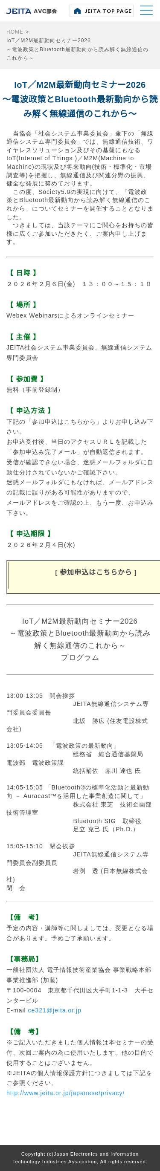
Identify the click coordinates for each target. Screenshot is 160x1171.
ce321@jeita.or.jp (54, 1010)
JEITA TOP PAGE (108, 11)
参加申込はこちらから (96, 572)
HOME (14, 32)
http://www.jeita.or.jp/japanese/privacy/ (65, 1093)
